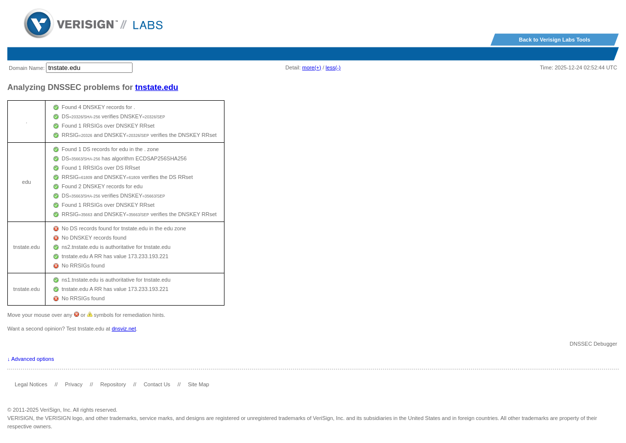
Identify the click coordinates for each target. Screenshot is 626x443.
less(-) (333, 67)
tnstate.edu (156, 87)
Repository (113, 384)
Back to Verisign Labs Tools (554, 40)
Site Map (198, 384)
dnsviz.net (124, 329)
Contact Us (157, 384)
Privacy (74, 384)
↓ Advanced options (30, 359)
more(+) (311, 67)
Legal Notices (31, 384)
